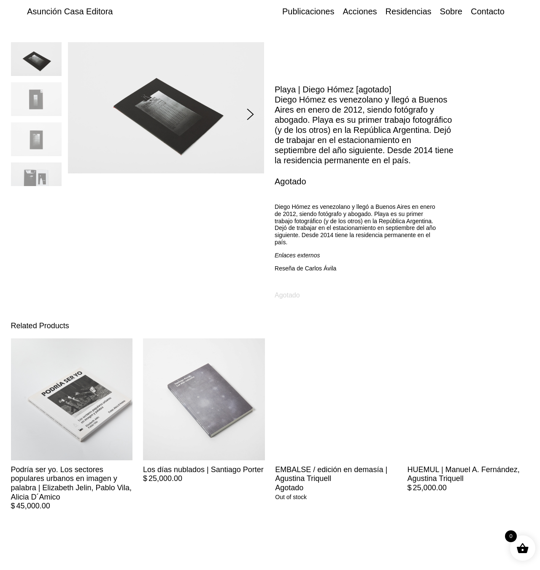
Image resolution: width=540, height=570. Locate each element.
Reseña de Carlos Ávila (305, 268)
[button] (250, 114)
